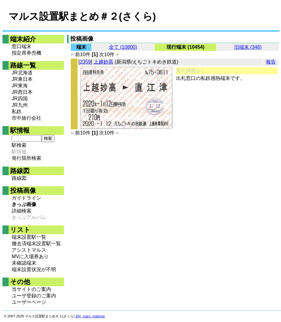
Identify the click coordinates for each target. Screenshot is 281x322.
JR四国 (20, 98)
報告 (271, 61)
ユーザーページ (29, 302)
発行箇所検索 (26, 158)
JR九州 (20, 105)
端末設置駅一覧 (29, 237)
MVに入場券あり (30, 256)
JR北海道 (22, 72)
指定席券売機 (26, 53)
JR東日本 (22, 79)
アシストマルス (29, 250)
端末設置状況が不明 (34, 269)
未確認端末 (24, 263)
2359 (85, 61)
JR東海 (20, 85)
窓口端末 (21, 46)
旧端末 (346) (248, 47)
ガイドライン (26, 197)
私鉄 (17, 111)
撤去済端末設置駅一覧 (36, 243)
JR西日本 (22, 92)
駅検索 (19, 145)
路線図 (19, 178)
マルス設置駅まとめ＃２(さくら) (82, 16)
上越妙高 (103, 61)
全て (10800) (123, 47)
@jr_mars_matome (90, 316)
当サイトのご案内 (31, 289)
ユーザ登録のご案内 (34, 295)
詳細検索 (21, 210)
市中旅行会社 (26, 118)
